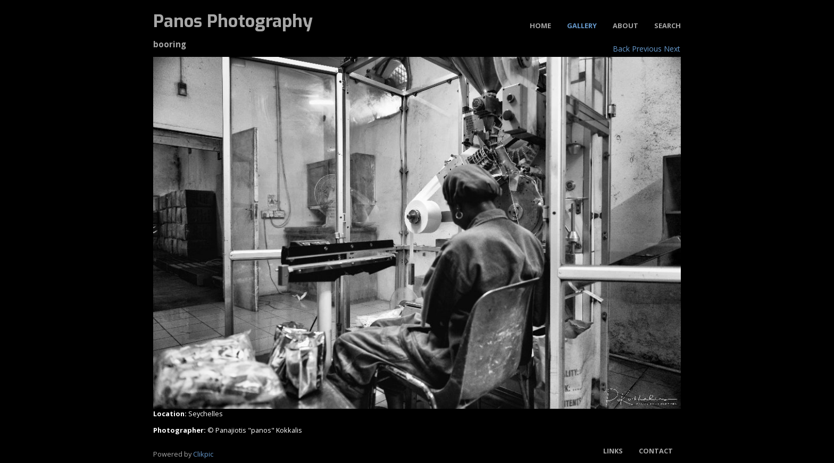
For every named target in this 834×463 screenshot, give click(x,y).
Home (540, 25)
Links (613, 451)
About (625, 25)
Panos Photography (233, 21)
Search (667, 25)
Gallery (582, 25)
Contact (656, 451)
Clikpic (203, 454)
